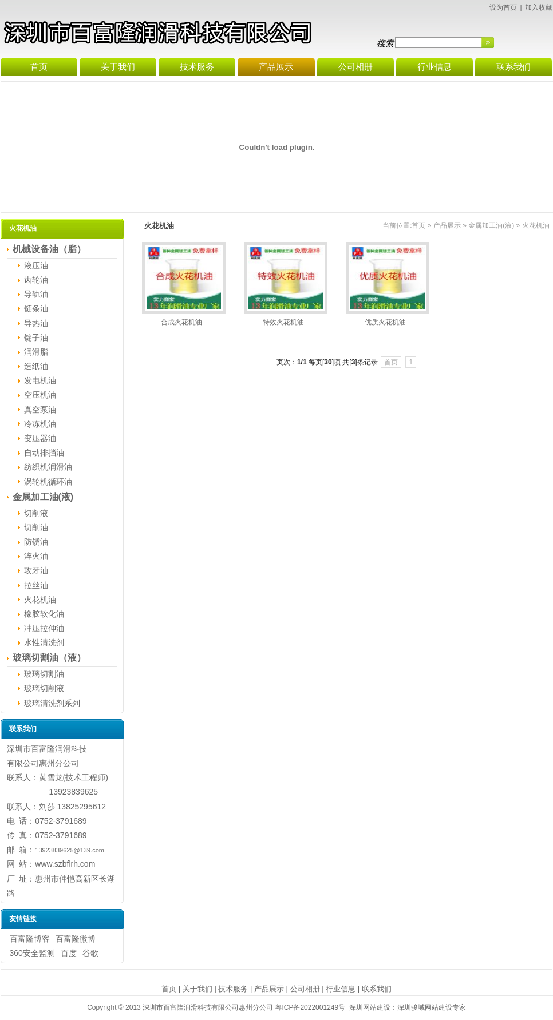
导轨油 (36, 294)
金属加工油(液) (491, 225)
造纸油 (36, 366)
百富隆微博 (76, 938)
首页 (418, 225)
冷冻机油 (40, 423)
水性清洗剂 (44, 642)
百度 (69, 953)
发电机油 (40, 380)
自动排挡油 (44, 452)
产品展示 (447, 225)
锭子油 (36, 337)
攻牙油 (36, 570)
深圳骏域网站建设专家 (431, 1007)
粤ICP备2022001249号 (310, 1007)
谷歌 (90, 953)
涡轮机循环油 (48, 481)
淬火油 (36, 556)
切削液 (36, 513)
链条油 (36, 308)
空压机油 (40, 394)
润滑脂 (36, 351)
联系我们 (377, 989)
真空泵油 (40, 409)
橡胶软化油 (44, 613)
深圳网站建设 (369, 1007)
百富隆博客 (30, 938)
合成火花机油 (181, 322)
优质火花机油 (385, 322)
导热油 (36, 323)
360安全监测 (32, 953)
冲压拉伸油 (44, 628)
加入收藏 (538, 7)
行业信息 (341, 989)
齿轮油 (36, 279)
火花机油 (40, 599)
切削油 (36, 527)
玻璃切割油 (44, 673)
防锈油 (36, 541)
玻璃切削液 (44, 688)
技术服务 (233, 989)
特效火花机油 (283, 322)
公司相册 (305, 989)
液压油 (36, 265)
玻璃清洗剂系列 (52, 703)
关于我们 (197, 989)
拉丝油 (36, 585)
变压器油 (40, 438)
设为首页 (503, 7)
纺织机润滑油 (48, 466)
